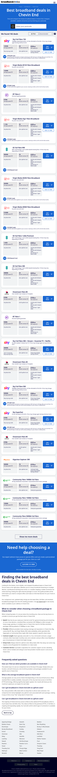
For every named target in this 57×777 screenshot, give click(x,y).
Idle (20, 734)
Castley (21, 729)
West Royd (40, 751)
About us (13, 761)
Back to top (8, 713)
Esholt (3, 731)
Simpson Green (41, 743)
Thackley (39, 746)
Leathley (4, 739)
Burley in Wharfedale (43, 727)
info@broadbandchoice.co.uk (23, 769)
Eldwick (39, 729)
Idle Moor (40, 734)
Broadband (27, 6)
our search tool (41, 601)
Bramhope (5, 727)
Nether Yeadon (41, 739)
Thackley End (6, 748)
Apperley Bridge (6, 722)
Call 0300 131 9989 (28, 564)
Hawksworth (40, 731)
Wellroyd (4, 751)
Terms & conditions (43, 761)
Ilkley (3, 736)
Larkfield (39, 736)
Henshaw (4, 734)
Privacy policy (21, 764)
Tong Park (40, 748)
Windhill (4, 753)
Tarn (20, 746)
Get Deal (49, 47)
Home (20, 6)
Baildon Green (6, 724)
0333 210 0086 (41, 769)
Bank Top (22, 724)
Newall (4, 741)
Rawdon (4, 743)
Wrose (21, 753)
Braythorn (22, 727)
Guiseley (21, 731)
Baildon (39, 722)
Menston (22, 739)
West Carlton (23, 751)
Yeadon (39, 753)
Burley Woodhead (7, 729)
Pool (38, 741)
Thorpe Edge (23, 748)
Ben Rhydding (41, 724)
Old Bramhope (23, 741)
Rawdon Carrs (23, 743)
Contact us (28, 761)
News (35, 764)
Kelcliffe (21, 736)
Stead (3, 746)
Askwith (21, 722)
